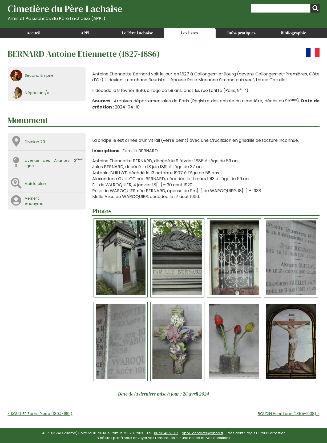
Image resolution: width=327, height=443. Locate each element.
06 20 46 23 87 (166, 433)
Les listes (189, 33)
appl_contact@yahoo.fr (202, 433)
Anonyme (34, 203)
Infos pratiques (241, 33)
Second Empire (39, 75)
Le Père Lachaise (137, 33)
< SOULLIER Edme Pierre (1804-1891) (40, 413)
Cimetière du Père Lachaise (65, 11)
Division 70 (35, 141)
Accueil (34, 33)
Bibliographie (293, 33)
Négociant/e (37, 92)
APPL (86, 33)
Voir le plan (35, 183)
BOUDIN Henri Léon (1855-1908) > (289, 413)
